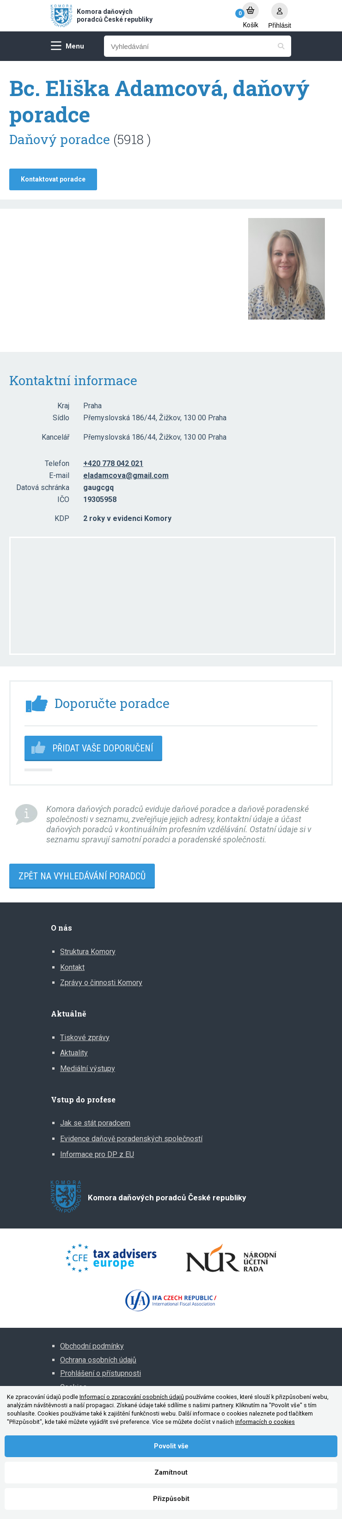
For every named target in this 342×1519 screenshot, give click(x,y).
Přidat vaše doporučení (102, 748)
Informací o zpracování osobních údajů (131, 1396)
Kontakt (72, 967)
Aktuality (74, 1052)
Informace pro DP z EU (97, 1154)
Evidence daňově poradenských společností (131, 1138)
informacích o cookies (265, 1421)
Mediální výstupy (87, 1068)
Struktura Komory (88, 951)
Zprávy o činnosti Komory (101, 982)
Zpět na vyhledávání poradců (82, 876)
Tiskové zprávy (85, 1037)
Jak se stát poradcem (95, 1123)
